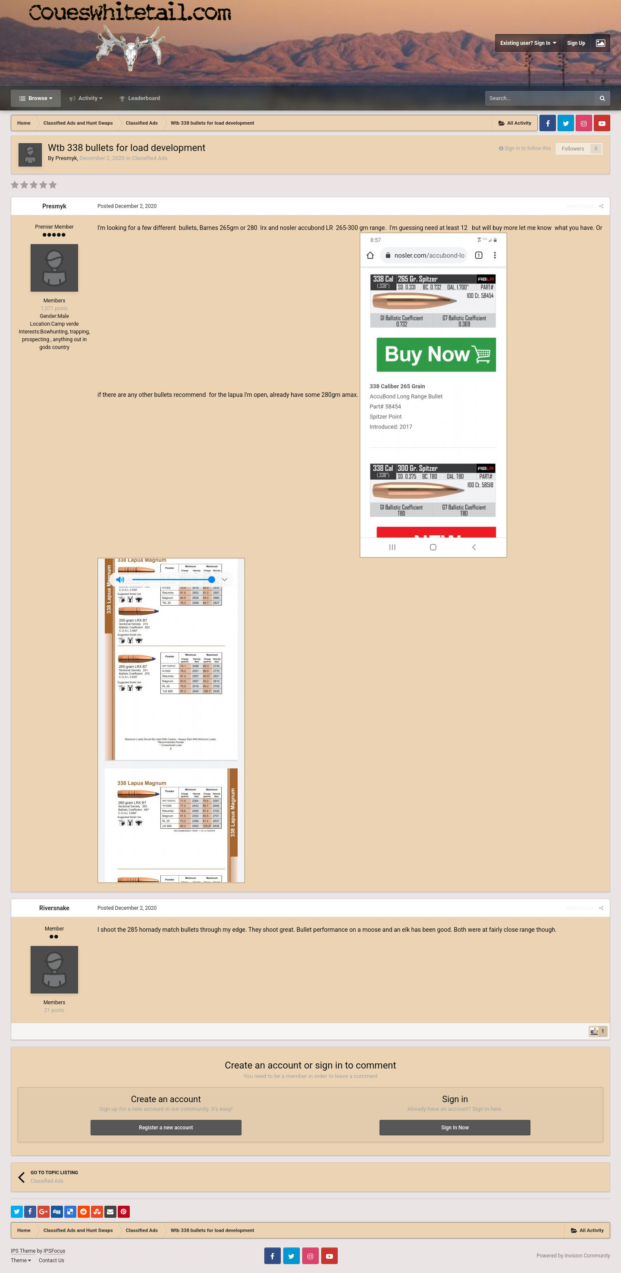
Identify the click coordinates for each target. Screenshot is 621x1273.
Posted (127, 206)
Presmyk (66, 158)
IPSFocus (54, 1251)
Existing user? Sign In (528, 43)
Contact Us (51, 1260)
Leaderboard (143, 98)
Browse (39, 98)
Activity (90, 98)
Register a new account (166, 1128)
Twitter (566, 123)
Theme (21, 1260)
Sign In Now (455, 1128)
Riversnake (54, 908)
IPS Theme (23, 1251)
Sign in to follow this (528, 148)
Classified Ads (149, 158)
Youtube (602, 123)
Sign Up (576, 43)
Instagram (584, 123)
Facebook (547, 123)
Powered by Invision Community (573, 1256)
